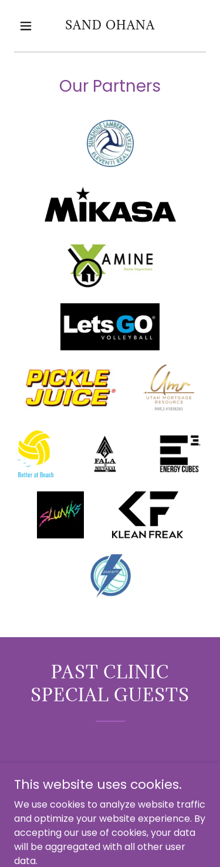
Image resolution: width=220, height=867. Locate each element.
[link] (110, 26)
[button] (28, 26)
